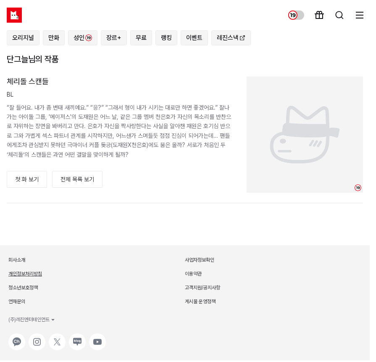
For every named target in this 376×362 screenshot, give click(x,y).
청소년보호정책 (23, 288)
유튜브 (96, 337)
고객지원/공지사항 (202, 288)
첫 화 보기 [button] (27, 179)
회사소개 (16, 260)
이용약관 (193, 274)
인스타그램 (37, 337)
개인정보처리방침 (25, 274)
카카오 (16, 337)
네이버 (76, 337)
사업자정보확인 (199, 260)
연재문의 (16, 301)
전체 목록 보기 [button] (77, 179)
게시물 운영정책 (200, 301)
